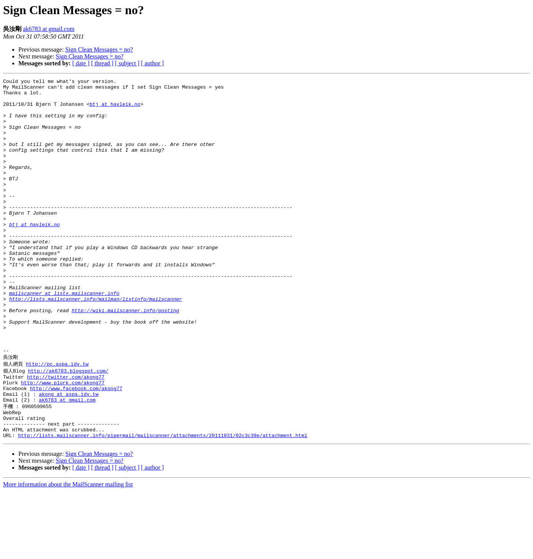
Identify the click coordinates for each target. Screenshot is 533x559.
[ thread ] (102, 63)
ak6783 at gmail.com (49, 29)
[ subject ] (127, 63)
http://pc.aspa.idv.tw (57, 419)
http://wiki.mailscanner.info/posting (125, 357)
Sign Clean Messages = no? (99, 49)
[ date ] (80, 63)
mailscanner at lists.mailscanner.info (64, 336)
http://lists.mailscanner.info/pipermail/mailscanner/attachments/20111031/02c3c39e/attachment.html (162, 503)
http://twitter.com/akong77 (65, 434)
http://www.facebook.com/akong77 (76, 447)
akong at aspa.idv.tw (69, 454)
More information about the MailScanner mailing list (68, 552)
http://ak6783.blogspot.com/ (68, 426)
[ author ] (152, 63)
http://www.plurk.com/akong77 (62, 440)
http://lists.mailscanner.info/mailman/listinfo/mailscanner (95, 343)
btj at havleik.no (114, 109)
